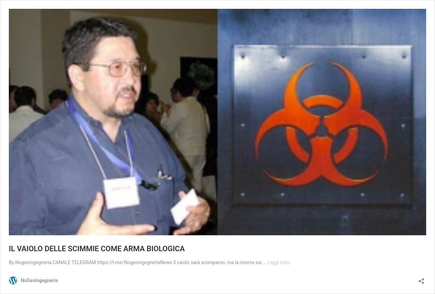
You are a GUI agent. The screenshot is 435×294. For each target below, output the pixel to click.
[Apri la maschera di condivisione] (421, 279)
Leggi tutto (278, 262)
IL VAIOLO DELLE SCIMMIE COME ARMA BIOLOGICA (97, 248)
